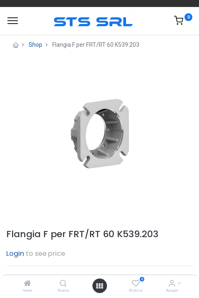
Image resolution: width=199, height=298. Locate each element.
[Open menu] (99, 286)
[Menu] (13, 21)
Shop (35, 44)
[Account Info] (172, 284)
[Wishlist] (136, 284)
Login (15, 253)
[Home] (27, 284)
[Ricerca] (63, 284)
